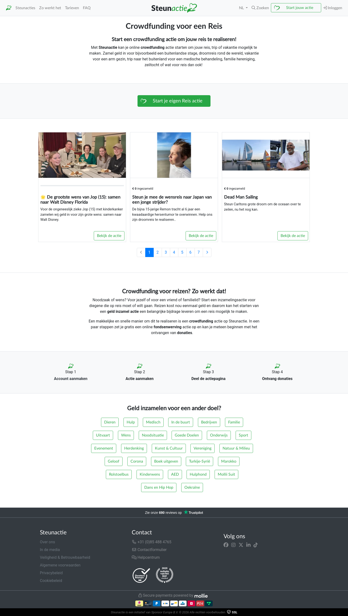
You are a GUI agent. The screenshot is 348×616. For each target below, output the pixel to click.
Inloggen (332, 8)
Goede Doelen (187, 435)
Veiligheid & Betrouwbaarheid (65, 557)
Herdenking (134, 448)
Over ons (47, 542)
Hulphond (198, 474)
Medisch (153, 422)
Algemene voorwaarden (60, 565)
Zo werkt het (50, 8)
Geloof (113, 461)
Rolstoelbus (119, 474)
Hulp (131, 422)
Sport (243, 435)
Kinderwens (150, 474)
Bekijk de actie (109, 236)
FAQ (87, 8)
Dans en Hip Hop (158, 487)
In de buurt (180, 422)
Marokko (228, 461)
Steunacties (25, 8)
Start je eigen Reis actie (178, 101)
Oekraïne (192, 487)
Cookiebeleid (51, 580)
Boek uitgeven (166, 461)
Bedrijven (209, 422)
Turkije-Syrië (199, 461)
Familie (234, 422)
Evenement (103, 448)
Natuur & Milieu (236, 448)
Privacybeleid (51, 573)
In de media (50, 549)
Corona (136, 461)
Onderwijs (219, 435)
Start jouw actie (299, 8)
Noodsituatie (153, 435)
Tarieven (72, 8)
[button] (260, 8)
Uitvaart (103, 435)
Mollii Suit (226, 474)
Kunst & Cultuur (169, 448)
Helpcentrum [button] (146, 557)
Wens (126, 435)
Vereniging (202, 448)
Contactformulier (149, 549)
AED (175, 474)
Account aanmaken (70, 378)
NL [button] (242, 8)
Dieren (110, 422)
